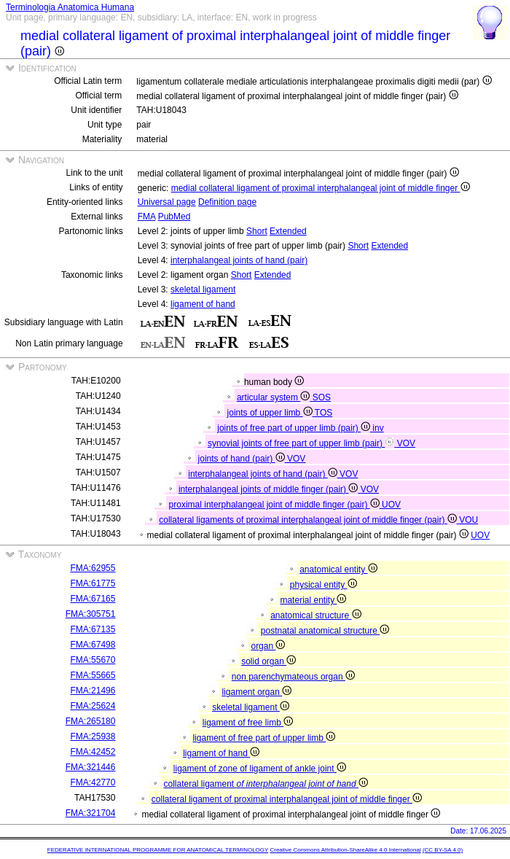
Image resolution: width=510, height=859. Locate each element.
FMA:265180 (91, 721)
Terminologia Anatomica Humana (70, 7)
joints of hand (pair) (242, 459)
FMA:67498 (92, 645)
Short (256, 231)
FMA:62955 (92, 568)
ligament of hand (202, 304)
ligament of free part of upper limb (263, 738)
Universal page (167, 202)
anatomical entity (338, 569)
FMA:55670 (92, 660)
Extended (288, 231)
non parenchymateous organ (293, 677)
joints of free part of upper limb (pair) (294, 428)
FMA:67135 (92, 629)
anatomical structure (315, 615)
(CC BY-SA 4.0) (443, 850)
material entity (313, 600)
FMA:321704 (91, 813)
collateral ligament (265, 784)
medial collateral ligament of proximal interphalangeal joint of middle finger (320, 188)
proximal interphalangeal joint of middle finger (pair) (275, 505)
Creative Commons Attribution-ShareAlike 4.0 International (345, 850)
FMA (147, 216)
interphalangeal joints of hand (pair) (238, 260)
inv (377, 428)
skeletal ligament (202, 289)
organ (268, 646)
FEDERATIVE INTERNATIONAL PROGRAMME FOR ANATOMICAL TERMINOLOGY (157, 850)
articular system (275, 397)
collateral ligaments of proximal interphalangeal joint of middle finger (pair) (309, 520)
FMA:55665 (92, 675)
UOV (391, 505)
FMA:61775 (92, 583)
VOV (406, 443)
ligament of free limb (248, 723)
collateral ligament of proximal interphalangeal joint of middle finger (287, 799)
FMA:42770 (92, 782)
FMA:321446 (91, 767)
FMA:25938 (92, 736)
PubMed (174, 216)
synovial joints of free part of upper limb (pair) (302, 443)
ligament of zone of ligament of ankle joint (259, 768)
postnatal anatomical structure (325, 631)
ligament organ (256, 692)
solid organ (268, 661)
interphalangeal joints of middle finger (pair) (269, 489)
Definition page (227, 202)
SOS (322, 397)
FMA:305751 (91, 614)
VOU (468, 520)
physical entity (323, 585)
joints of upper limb (271, 413)
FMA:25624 (92, 706)
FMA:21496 (92, 690)
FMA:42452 (92, 752)
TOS (323, 413)
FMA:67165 (92, 599)
